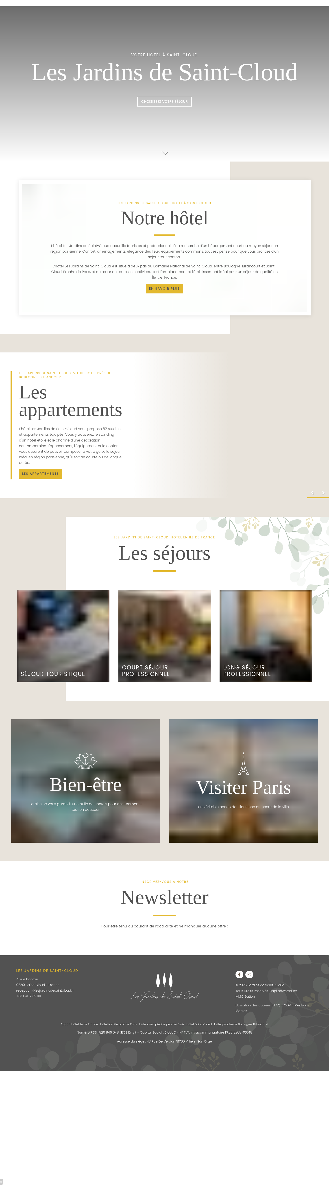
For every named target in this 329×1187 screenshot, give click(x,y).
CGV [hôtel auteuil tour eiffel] (291, 1014)
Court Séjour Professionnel (147, 677)
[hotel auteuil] (164, 151)
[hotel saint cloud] (44, 483)
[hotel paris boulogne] (164, 102)
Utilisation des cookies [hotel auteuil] (254, 1014)
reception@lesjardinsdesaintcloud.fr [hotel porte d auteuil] (47, 998)
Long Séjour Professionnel (248, 677)
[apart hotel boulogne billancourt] (240, 982)
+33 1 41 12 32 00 (30, 1004)
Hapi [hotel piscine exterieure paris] (276, 999)
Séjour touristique (54, 680)
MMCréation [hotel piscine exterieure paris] (246, 1004)
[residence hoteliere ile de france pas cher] (164, 294)
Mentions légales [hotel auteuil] (250, 1020)
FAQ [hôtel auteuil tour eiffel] (280, 1014)
